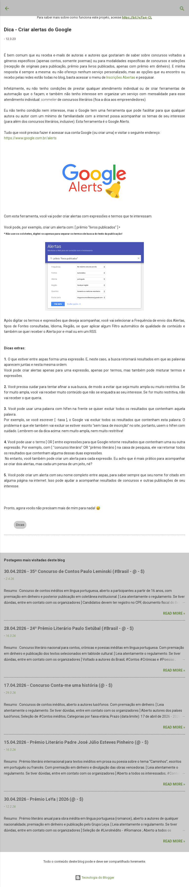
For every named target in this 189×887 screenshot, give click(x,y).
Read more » (174, 613)
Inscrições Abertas (120, 77)
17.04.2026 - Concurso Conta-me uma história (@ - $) (58, 685)
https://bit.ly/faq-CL (137, 17)
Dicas (20, 525)
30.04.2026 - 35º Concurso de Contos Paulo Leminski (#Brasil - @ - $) (74, 571)
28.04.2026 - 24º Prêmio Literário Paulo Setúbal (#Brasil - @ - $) (69, 628)
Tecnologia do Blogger (94, 877)
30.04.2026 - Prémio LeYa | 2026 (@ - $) (43, 799)
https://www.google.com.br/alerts (30, 138)
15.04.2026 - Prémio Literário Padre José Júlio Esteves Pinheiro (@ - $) (76, 742)
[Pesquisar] (182, 9)
